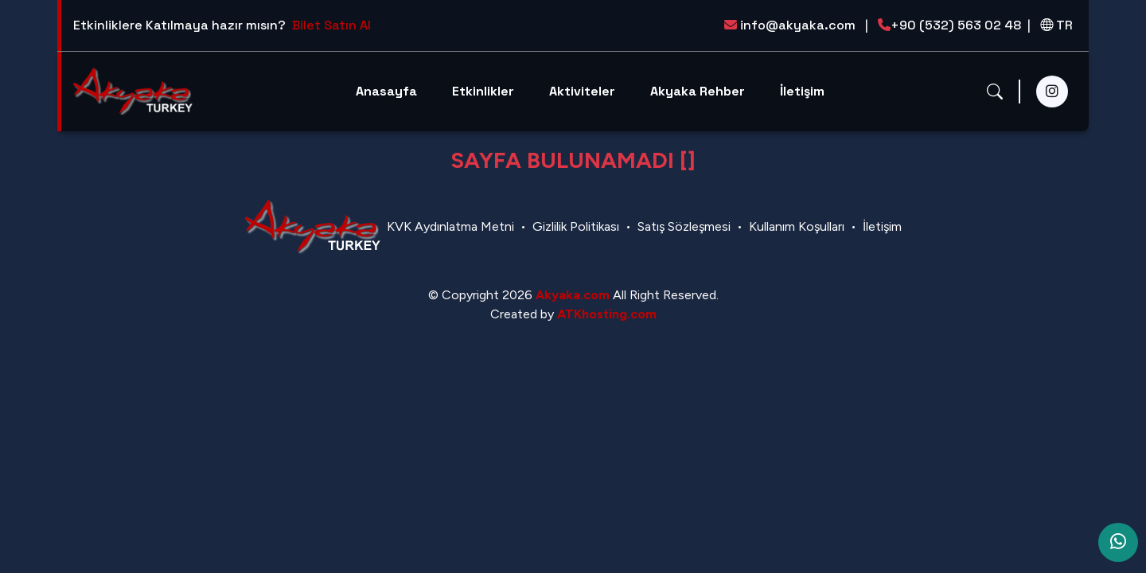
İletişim (802, 91)
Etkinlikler (483, 91)
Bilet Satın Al (331, 25)
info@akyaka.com (796, 25)
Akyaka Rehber (697, 91)
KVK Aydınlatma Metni (450, 226)
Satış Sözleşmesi (684, 226)
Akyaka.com (573, 294)
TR (1056, 25)
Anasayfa (386, 91)
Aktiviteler (582, 91)
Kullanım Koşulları (796, 226)
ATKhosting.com (607, 314)
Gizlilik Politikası (575, 226)
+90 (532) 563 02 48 (954, 25)
